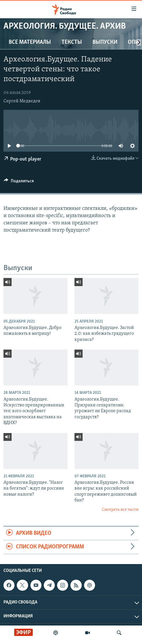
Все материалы (30, 42)
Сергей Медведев (21, 101)
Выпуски (104, 42)
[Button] (19, 182)
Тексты (71, 42)
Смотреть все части (120, 510)
